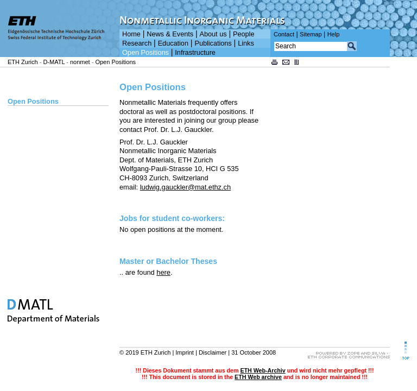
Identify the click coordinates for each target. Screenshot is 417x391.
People (243, 34)
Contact (284, 34)
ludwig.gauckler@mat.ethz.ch (185, 187)
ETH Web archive (258, 377)
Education (173, 43)
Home (131, 34)
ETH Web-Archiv (262, 370)
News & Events (170, 34)
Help (333, 34)
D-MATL (54, 62)
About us (213, 34)
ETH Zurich (23, 62)
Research (136, 43)
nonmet (80, 62)
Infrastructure (195, 52)
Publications (212, 43)
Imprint (184, 352)
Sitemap (311, 34)
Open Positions (145, 52)
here (163, 272)
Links (246, 43)
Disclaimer (212, 352)
